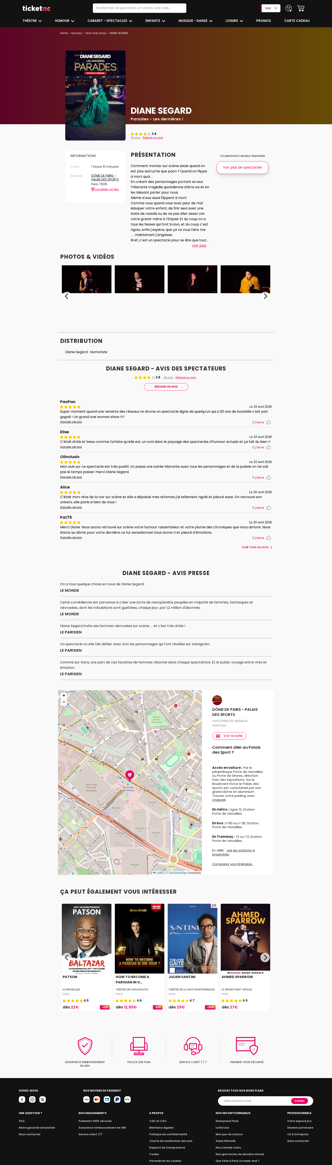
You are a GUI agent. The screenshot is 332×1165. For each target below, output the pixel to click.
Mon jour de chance (230, 1136)
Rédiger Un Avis (166, 386)
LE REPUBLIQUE (71, 995)
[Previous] (67, 296)
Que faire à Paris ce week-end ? (237, 1162)
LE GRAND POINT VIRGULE (237, 995)
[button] (300, 8)
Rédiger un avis (152, 137)
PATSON (70, 982)
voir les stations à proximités (233, 857)
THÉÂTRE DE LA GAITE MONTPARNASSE (192, 995)
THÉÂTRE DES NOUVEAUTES (132, 995)
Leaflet (158, 878)
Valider (300, 1102)
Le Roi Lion (224, 1129)
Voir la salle (229, 741)
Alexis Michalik (227, 1142)
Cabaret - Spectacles (108, 20)
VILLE (271, 8)
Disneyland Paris (228, 1123)
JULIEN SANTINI (182, 982)
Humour (62, 20)
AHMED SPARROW (237, 982)
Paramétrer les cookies (166, 1162)
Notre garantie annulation (36, 1129)
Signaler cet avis (70, 422)
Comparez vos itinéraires (232, 869)
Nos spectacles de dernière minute (240, 1156)
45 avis (136, 137)
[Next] (265, 296)
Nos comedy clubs (229, 1149)
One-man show (96, 33)
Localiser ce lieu (105, 189)
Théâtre (29, 20)
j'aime (262, 422)
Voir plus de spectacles (242, 167)
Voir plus (198, 245)
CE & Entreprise (298, 1136)
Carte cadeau (297, 20)
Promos (264, 20)
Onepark (219, 805)
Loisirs (232, 20)
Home (64, 33)
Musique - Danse (193, 20)
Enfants (152, 20)
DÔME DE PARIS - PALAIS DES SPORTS (105, 177)
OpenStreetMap (178, 878)
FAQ (21, 1123)
